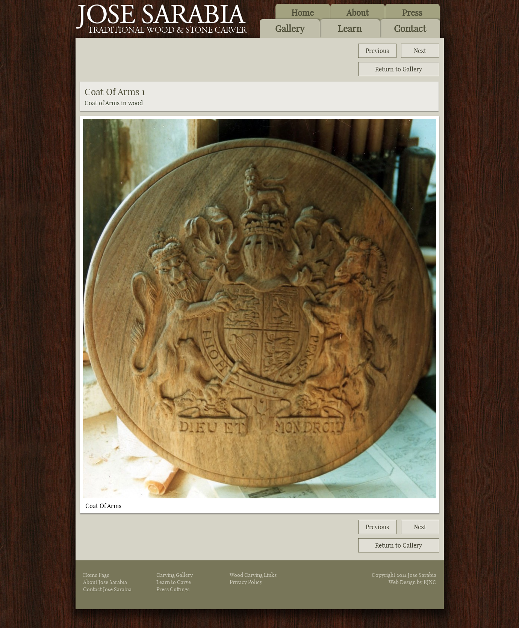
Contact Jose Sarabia (107, 589)
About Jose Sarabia (105, 582)
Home (302, 13)
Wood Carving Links (253, 575)
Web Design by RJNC (412, 582)
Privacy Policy (246, 582)
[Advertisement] (217, 60)
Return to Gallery (398, 69)
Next (420, 50)
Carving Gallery (174, 575)
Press (412, 13)
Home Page (96, 575)
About (358, 13)
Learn (350, 28)
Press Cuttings (172, 589)
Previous (377, 50)
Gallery (289, 28)
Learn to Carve (173, 582)
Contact (410, 28)
